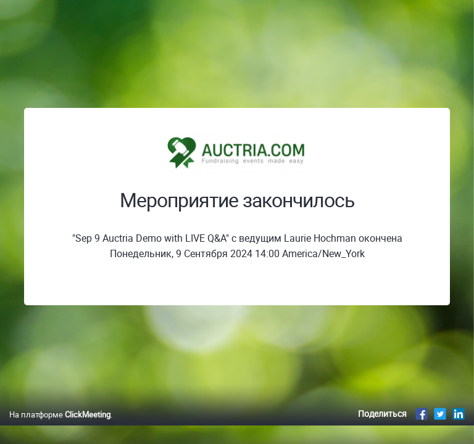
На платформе (59, 414)
